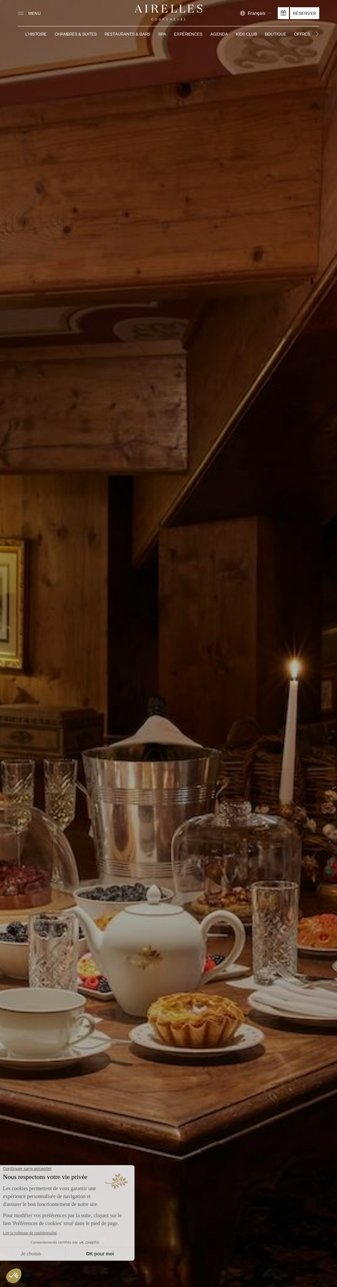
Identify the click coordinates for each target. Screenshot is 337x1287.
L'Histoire (36, 34)
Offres (302, 34)
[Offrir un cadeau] (283, 13)
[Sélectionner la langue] (256, 13)
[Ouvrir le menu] (29, 13)
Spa (162, 34)
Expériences (188, 34)
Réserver (304, 13)
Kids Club (246, 34)
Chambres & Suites (76, 34)
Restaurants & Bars (127, 34)
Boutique (275, 34)
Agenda (219, 34)
